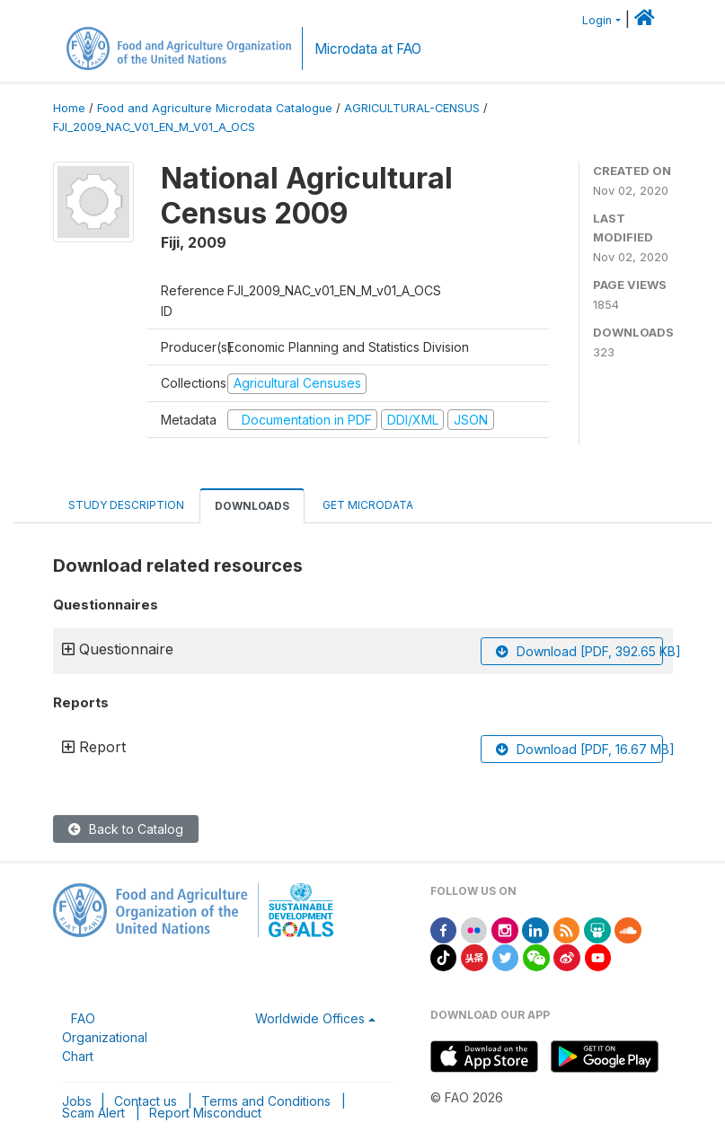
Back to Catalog (125, 829)
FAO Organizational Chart (104, 1037)
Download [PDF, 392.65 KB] (579, 651)
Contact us (145, 1101)
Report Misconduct (205, 1112)
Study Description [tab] (126, 505)
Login (597, 20)
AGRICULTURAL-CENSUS (412, 108)
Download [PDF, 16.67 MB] (579, 749)
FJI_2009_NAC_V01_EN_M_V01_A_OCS (154, 127)
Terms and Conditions (266, 1101)
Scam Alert (93, 1112)
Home (69, 108)
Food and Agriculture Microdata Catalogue (214, 108)
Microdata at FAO (367, 48)
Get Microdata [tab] (366, 505)
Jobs (77, 1101)
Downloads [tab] (252, 506)
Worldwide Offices (310, 1018)
